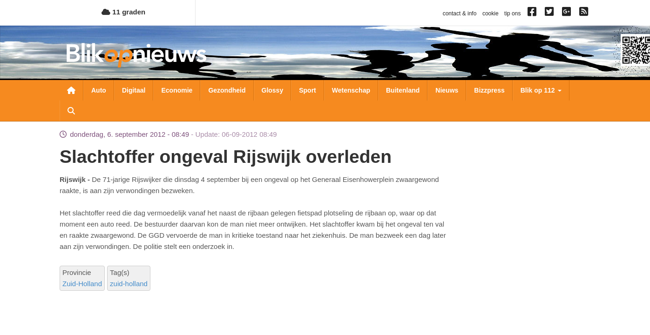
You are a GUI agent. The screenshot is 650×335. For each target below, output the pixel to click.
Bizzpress (489, 90)
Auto (98, 90)
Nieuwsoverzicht (71, 90)
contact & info (460, 13)
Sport (307, 90)
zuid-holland (129, 284)
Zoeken (71, 110)
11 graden (123, 12)
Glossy (273, 90)
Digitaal (134, 90)
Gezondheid (226, 90)
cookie (490, 13)
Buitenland (403, 90)
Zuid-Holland (82, 284)
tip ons (512, 13)
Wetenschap (351, 90)
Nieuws (446, 90)
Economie (176, 90)
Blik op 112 (541, 90)
